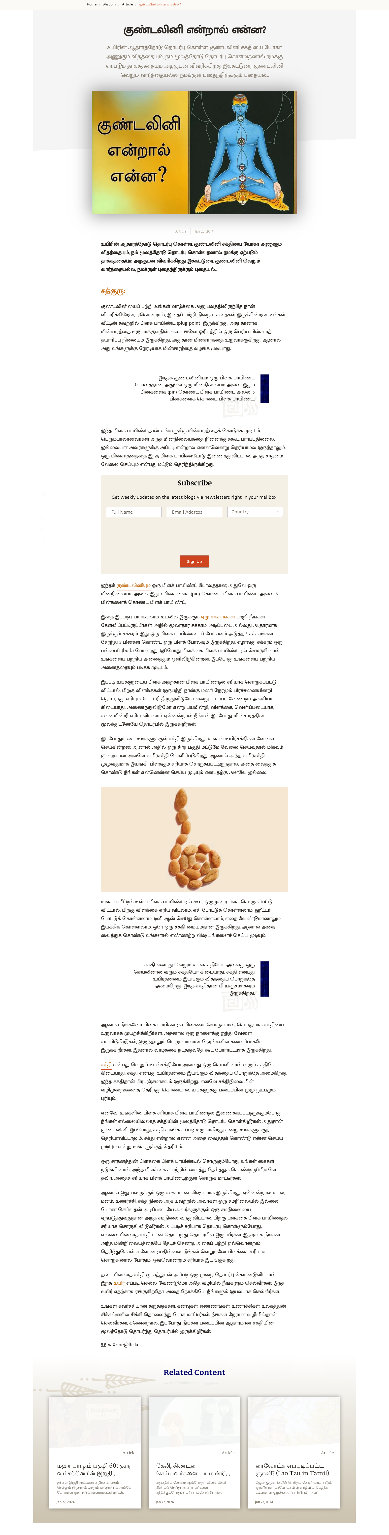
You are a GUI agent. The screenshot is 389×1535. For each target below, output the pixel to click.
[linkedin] (42, 530)
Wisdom (109, 4)
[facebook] (42, 507)
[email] (42, 541)
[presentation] (194, 540)
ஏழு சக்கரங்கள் (218, 617)
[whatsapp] (44, 495)
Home (92, 4)
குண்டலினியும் (134, 585)
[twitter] (42, 518)
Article (127, 4)
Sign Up (194, 561)
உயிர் (119, 1283)
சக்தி (106, 1064)
